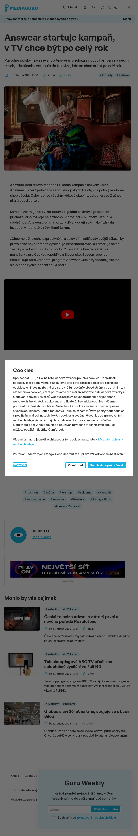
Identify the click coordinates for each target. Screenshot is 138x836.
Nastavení (20, 465)
